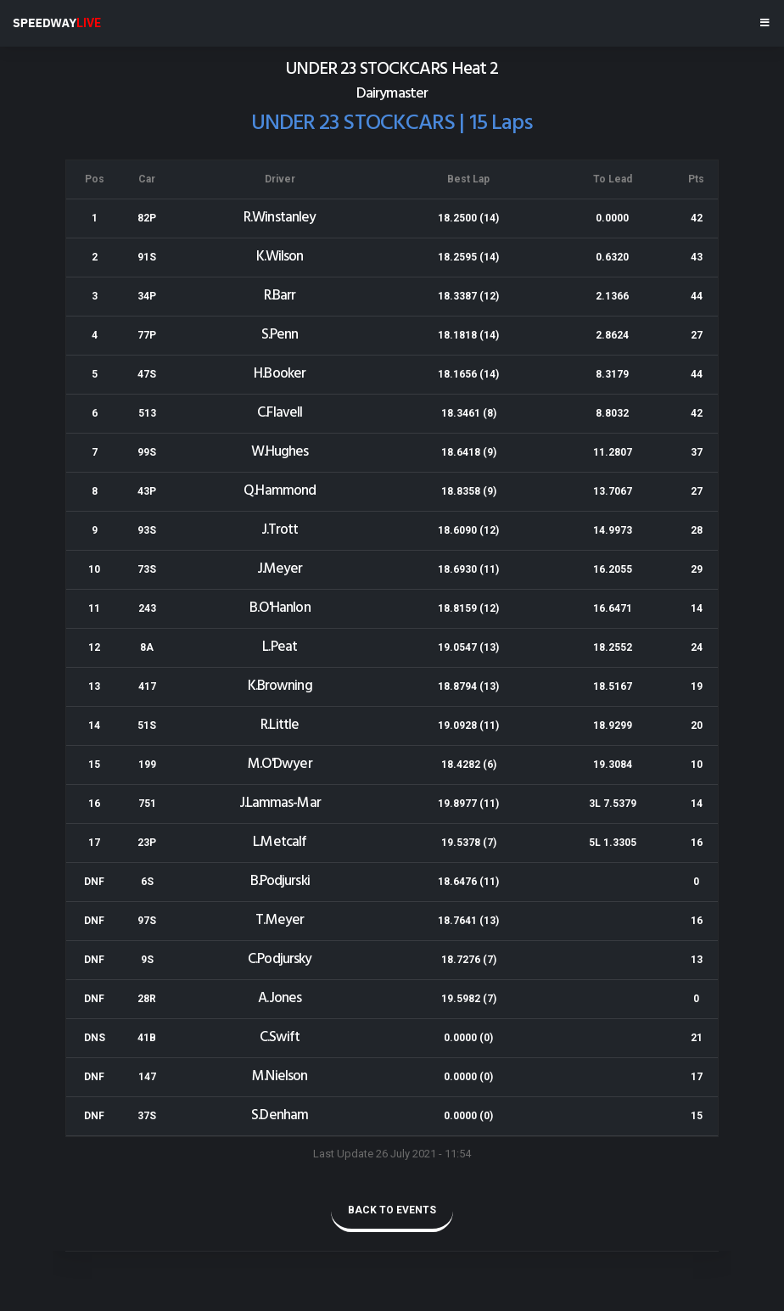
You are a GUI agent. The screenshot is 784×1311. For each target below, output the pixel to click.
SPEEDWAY (57, 23)
